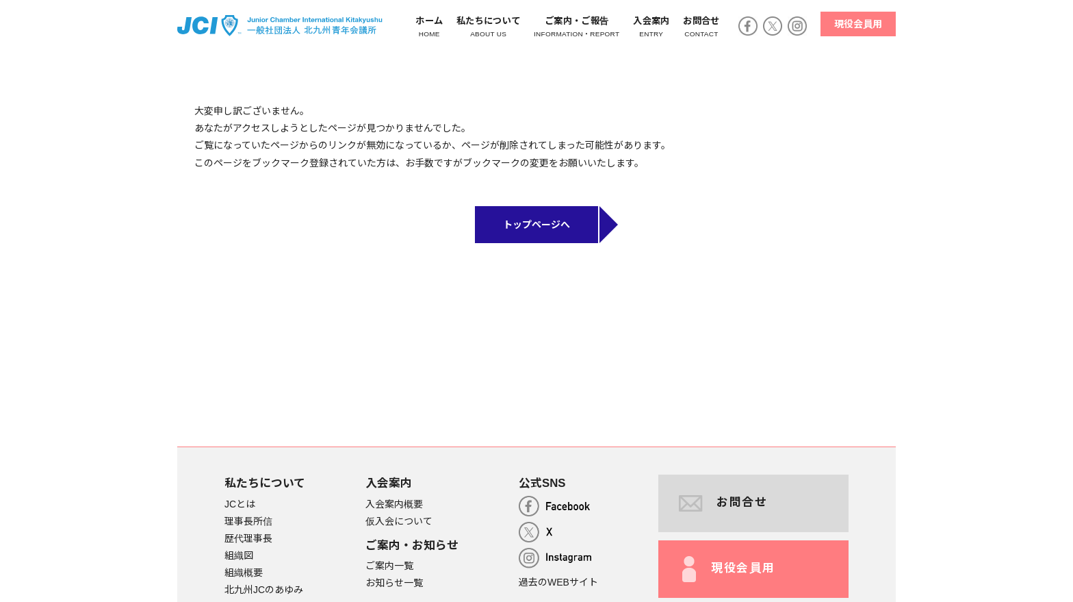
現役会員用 (858, 23)
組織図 (238, 555)
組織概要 (243, 572)
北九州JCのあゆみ (263, 590)
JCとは (239, 504)
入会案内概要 (394, 504)
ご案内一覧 (389, 565)
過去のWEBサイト (558, 582)
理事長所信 (248, 521)
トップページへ (536, 224)
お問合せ (723, 503)
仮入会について (398, 521)
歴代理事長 (248, 538)
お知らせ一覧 (394, 582)
